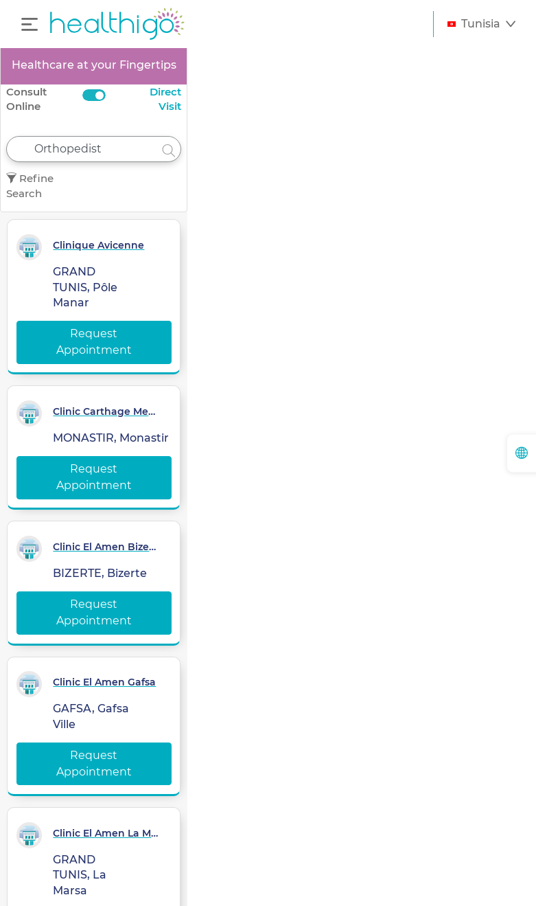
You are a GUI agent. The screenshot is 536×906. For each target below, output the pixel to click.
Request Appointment (94, 341)
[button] (481, 24)
